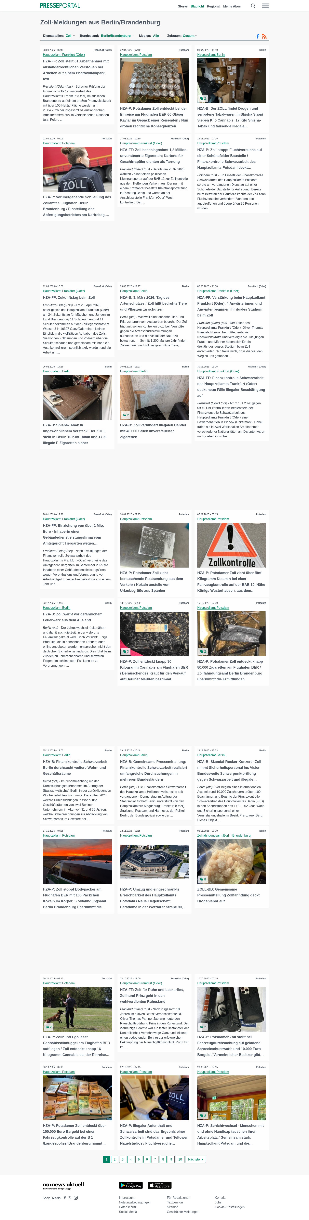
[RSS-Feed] (264, 36)
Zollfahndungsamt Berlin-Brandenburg (224, 834)
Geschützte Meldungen (183, 1210)
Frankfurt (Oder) (102, 50)
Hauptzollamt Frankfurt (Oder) (64, 54)
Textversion (175, 1201)
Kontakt (220, 1196)
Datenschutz (128, 1205)
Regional (213, 6)
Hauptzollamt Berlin (211, 54)
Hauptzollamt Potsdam (136, 54)
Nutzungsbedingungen (135, 1201)
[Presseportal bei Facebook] (63, 1196)
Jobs (218, 1201)
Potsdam (184, 50)
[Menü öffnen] (265, 6)
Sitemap (173, 1205)
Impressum (127, 1196)
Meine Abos (232, 6)
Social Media (128, 1210)
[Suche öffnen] (253, 6)
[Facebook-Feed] (257, 36)
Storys (183, 6)
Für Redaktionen (178, 1196)
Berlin (262, 50)
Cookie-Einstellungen (230, 1205)
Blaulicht (197, 6)
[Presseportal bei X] (69, 1196)
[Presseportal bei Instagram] (75, 1196)
